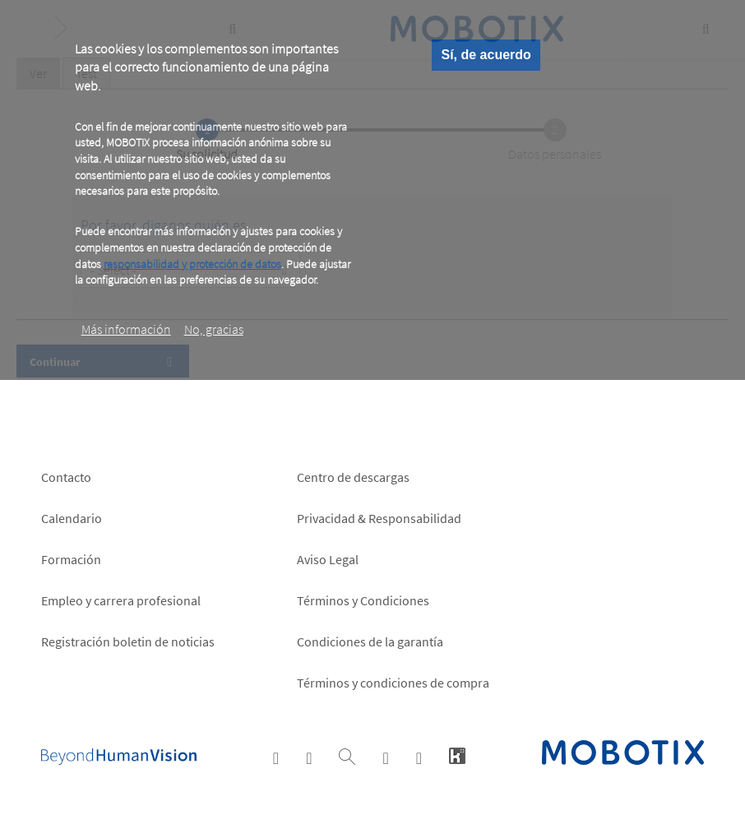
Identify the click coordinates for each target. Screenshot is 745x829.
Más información (126, 329)
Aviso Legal (328, 559)
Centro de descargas (353, 477)
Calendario (71, 518)
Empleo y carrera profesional (121, 600)
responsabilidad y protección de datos (192, 264)
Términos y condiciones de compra (393, 682)
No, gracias (213, 329)
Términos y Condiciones (363, 600)
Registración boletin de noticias (128, 641)
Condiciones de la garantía (370, 641)
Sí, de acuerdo (485, 55)
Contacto (66, 477)
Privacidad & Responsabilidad (379, 518)
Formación (71, 559)
